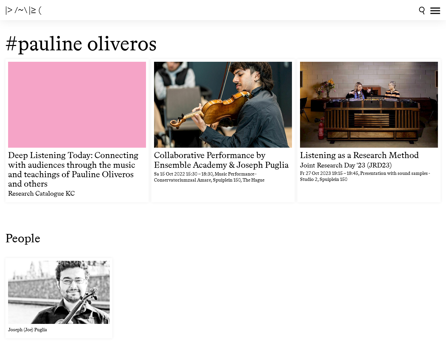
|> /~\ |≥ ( (23, 10)
